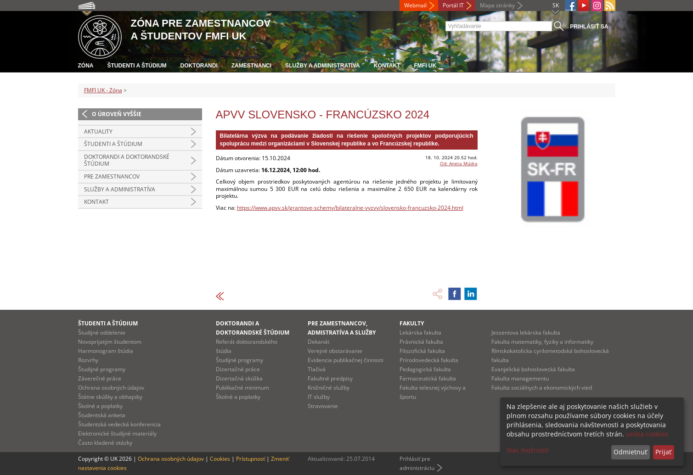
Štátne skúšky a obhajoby (110, 397)
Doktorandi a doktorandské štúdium (126, 160)
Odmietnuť (630, 451)
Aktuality (98, 131)
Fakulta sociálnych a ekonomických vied (541, 387)
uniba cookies (647, 434)
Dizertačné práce (238, 369)
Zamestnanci (251, 65)
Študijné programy (101, 369)
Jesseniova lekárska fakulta (525, 332)
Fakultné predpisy (330, 378)
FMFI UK (425, 65)
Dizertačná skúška (239, 378)
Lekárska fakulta (420, 332)
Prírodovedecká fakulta (429, 360)
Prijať (663, 451)
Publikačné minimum (242, 387)
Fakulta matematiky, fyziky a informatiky (542, 342)
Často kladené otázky (105, 443)
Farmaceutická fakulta (428, 378)
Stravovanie (323, 406)
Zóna (86, 65)
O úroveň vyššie (116, 114)
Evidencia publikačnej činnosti (345, 360)
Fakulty (412, 323)
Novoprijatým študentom (109, 342)
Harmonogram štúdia (105, 351)
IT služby (319, 397)
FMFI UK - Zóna (103, 90)
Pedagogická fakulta (425, 369)
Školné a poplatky (100, 406)
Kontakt (387, 65)
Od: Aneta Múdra (459, 163)
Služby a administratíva (322, 65)
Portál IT (453, 5)
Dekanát (318, 342)
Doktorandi (199, 65)
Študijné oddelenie (101, 332)
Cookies (220, 459)
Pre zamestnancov (112, 176)
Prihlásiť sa (589, 26)
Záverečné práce (99, 378)
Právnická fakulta (421, 342)
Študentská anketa (101, 415)
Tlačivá (317, 369)
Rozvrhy (88, 360)
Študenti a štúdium (137, 65)
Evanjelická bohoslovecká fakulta (533, 369)
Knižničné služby (328, 387)
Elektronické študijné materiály (117, 433)
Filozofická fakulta (422, 351)
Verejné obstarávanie (335, 351)
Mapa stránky (497, 5)
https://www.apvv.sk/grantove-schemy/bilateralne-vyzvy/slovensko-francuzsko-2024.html (350, 208)
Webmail (415, 5)
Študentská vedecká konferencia (119, 424)
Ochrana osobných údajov (111, 387)
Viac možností (528, 450)
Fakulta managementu (520, 378)
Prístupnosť (250, 459)
